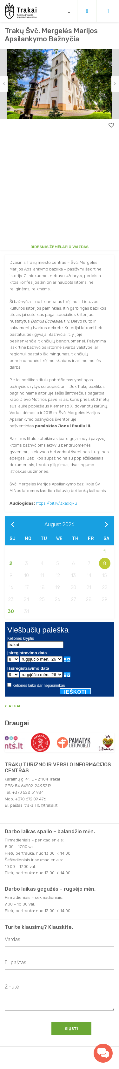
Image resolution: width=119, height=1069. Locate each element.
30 (11, 611)
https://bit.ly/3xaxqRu (56, 503)
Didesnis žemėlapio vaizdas (59, 247)
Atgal (13, 706)
